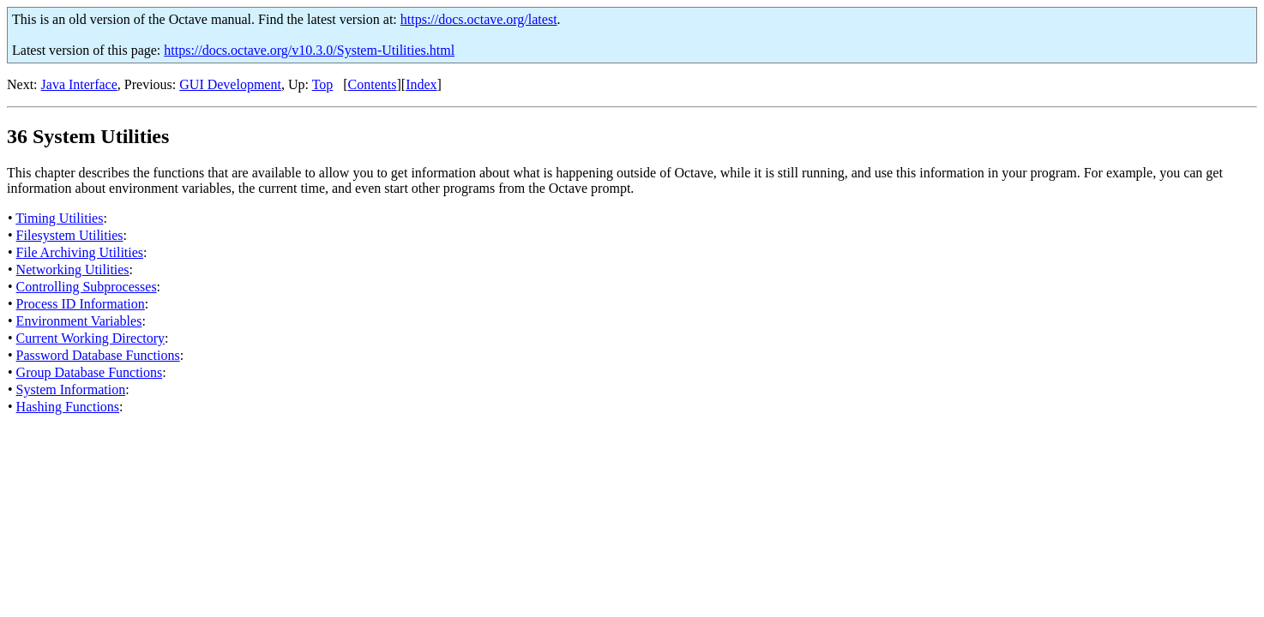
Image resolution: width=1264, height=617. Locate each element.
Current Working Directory (90, 338)
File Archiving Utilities (79, 252)
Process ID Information (80, 304)
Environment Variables (79, 321)
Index (421, 84)
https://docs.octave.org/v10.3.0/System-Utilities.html (309, 50)
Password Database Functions (98, 355)
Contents (372, 84)
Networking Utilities (72, 269)
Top (323, 84)
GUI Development (230, 84)
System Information (71, 389)
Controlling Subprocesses (86, 286)
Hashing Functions (67, 406)
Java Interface (79, 84)
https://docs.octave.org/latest (478, 19)
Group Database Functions (89, 372)
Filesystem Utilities (69, 235)
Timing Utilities (59, 218)
